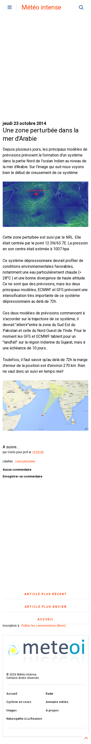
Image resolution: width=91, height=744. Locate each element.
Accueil (45, 619)
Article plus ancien (46, 606)
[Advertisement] (45, 67)
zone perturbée (25, 461)
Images (11, 710)
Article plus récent (45, 594)
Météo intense (41, 7)
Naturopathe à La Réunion (24, 718)
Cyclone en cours (18, 702)
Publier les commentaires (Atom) (43, 625)
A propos (52, 710)
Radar (49, 693)
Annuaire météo (57, 702)
